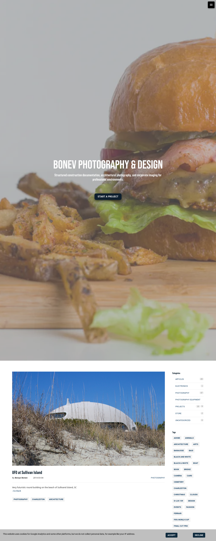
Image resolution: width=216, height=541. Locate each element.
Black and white (183, 457)
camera (178, 476)
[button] (108, 196)
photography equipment (187, 400)
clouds (194, 494)
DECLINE (199, 535)
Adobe (177, 438)
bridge (188, 469)
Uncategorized (182, 420)
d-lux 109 (179, 501)
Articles (179, 379)
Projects (180, 406)
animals (190, 438)
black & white (181, 463)
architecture (56, 499)
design (192, 501)
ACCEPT (172, 535)
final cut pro (181, 526)
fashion (191, 507)
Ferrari (178, 513)
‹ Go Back (16, 491)
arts (196, 444)
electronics (181, 386)
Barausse (179, 450)
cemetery (179, 482)
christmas (180, 494)
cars (190, 476)
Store (178, 413)
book (177, 469)
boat (196, 463)
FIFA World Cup (182, 520)
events (178, 507)
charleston (38, 499)
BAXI (192, 450)
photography (158, 478)
